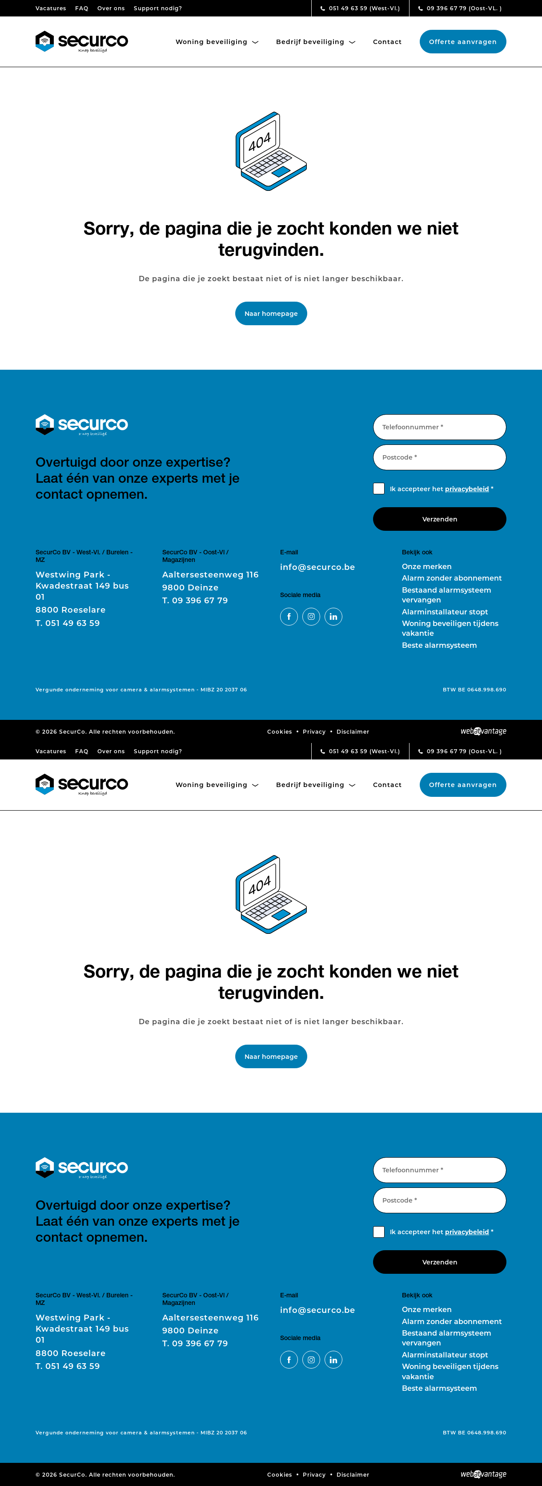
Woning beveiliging (217, 41)
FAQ (81, 8)
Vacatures (51, 8)
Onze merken (427, 566)
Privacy (314, 731)
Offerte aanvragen (463, 41)
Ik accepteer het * (442, 489)
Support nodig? (158, 8)
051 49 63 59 (360, 8)
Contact (387, 41)
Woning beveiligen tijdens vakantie (450, 628)
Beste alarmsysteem (439, 645)
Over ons (111, 8)
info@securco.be (317, 566)
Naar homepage (271, 313)
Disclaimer (353, 731)
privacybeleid (467, 489)
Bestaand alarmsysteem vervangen (446, 594)
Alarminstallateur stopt (445, 611)
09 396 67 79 (460, 8)
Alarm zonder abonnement (452, 577)
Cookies (279, 731)
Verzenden (440, 519)
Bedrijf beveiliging (315, 41)
